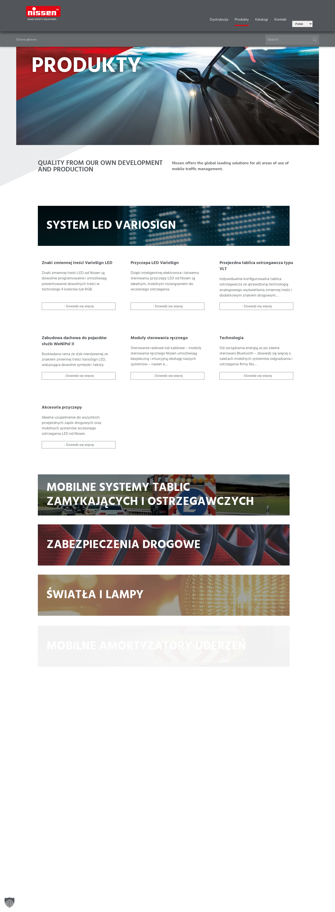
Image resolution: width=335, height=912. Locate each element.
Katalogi (261, 19)
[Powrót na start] (43, 13)
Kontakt (280, 19)
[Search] (292, 40)
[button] (9, 902)
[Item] (78, 280)
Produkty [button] (242, 19)
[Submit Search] (314, 40)
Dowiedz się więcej (78, 306)
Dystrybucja (219, 19)
